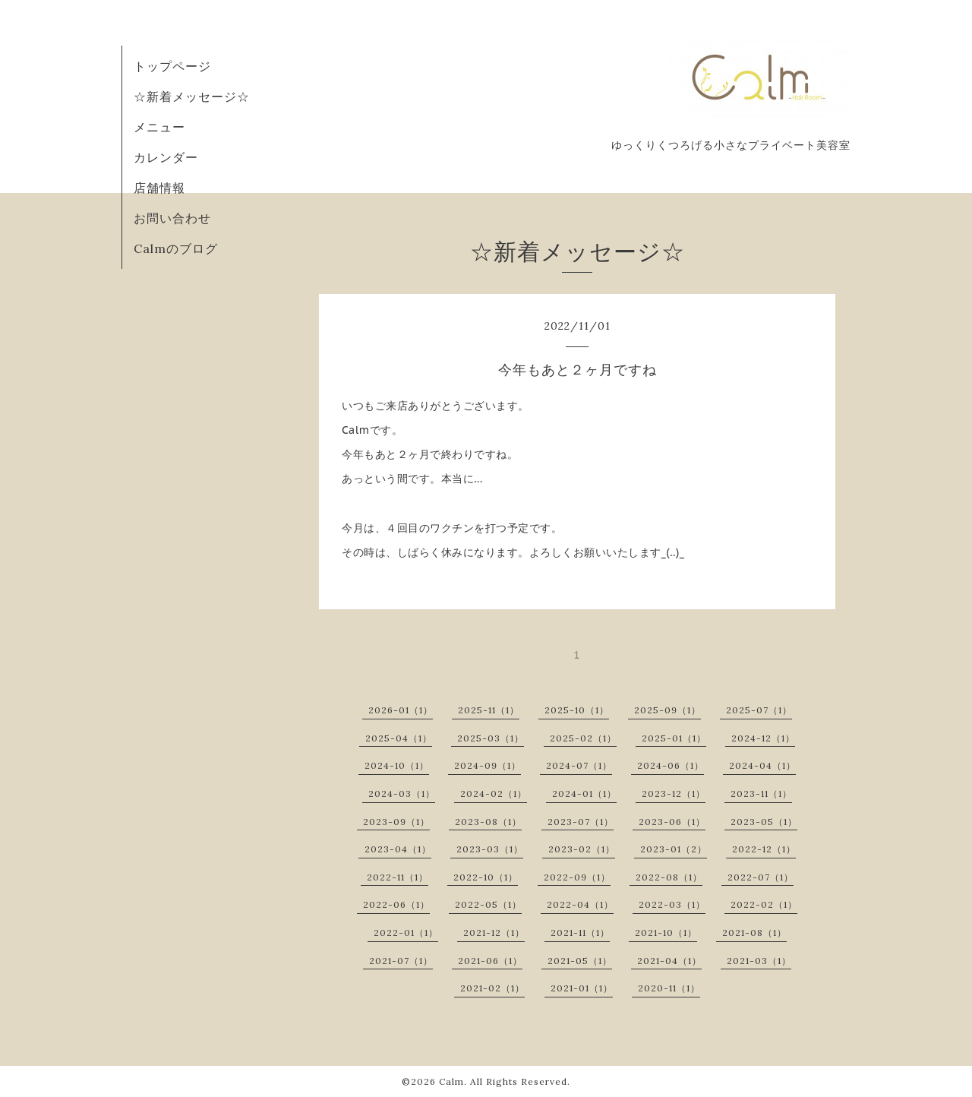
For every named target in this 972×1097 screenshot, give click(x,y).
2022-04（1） (580, 904)
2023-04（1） (397, 849)
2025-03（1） (490, 738)
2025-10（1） (576, 710)
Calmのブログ (176, 248)
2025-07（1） (759, 710)
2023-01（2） (673, 849)
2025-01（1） (674, 738)
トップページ (172, 66)
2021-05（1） (580, 960)
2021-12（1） (494, 932)
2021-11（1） (580, 932)
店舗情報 (159, 187)
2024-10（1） (396, 765)
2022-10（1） (485, 877)
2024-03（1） (401, 793)
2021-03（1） (759, 960)
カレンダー (166, 157)
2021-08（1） (754, 932)
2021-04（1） (669, 960)
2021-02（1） (492, 988)
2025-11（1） (488, 710)
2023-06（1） (672, 821)
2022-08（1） (669, 877)
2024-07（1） (579, 765)
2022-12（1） (764, 849)
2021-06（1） (490, 960)
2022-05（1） (488, 904)
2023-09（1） (396, 821)
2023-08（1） (488, 821)
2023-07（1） (581, 821)
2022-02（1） (764, 904)
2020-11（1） (669, 988)
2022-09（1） (577, 877)
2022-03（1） (672, 904)
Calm (451, 1081)
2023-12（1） (673, 793)
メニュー (159, 126)
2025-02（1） (583, 738)
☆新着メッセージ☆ (192, 96)
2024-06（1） (670, 765)
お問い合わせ (172, 218)
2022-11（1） (397, 877)
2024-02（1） (493, 793)
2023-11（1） (761, 793)
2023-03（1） (489, 849)
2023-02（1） (581, 849)
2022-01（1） (406, 932)
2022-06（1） (396, 904)
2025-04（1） (398, 738)
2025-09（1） (667, 710)
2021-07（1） (401, 960)
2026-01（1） (400, 710)
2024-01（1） (584, 793)
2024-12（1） (763, 738)
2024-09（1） (487, 765)
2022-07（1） (760, 877)
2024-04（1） (762, 765)
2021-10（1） (666, 932)
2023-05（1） (764, 821)
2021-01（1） (582, 988)
